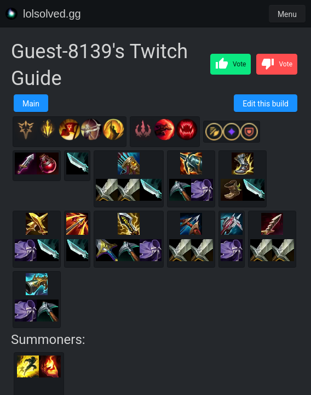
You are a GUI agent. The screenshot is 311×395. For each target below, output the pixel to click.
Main (30, 103)
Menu (287, 14)
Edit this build (266, 103)
